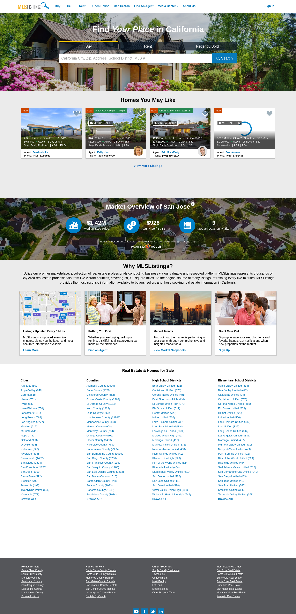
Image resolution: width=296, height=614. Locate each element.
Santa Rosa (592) (31, 476)
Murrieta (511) (29, 431)
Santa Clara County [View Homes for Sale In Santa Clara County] (32, 570)
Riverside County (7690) (101, 444)
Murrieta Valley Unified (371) (169, 444)
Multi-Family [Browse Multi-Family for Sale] (159, 581)
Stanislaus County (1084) (102, 494)
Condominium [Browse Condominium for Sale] (160, 577)
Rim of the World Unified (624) (170, 462)
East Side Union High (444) (168, 399)
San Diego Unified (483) (232, 476)
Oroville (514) (29, 444)
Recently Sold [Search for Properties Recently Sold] (207, 46)
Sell (69, 6)
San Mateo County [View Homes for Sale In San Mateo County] (31, 581)
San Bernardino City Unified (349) (238, 471)
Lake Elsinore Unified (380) (234, 421)
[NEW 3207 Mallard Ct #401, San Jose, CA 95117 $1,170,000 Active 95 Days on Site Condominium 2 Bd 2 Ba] (244, 128)
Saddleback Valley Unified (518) (171, 471)
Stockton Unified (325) (231, 489)
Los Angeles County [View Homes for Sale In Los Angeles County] (32, 592)
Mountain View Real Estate (231, 592)
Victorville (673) (30, 494)
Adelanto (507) (29, 385)
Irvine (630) (27, 403)
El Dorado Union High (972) (168, 403)
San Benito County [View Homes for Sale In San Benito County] (31, 588)
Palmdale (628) (30, 449)
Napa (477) (27, 435)
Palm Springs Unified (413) (168, 453)
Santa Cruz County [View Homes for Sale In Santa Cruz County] (31, 574)
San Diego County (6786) (102, 458)
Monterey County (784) (100, 431)
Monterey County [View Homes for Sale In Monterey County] (30, 577)
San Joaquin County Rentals (101, 585)
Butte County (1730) (98, 390)
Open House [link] (100, 6)
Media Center (167, 6)
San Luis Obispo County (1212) (105, 471)
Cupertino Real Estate (229, 585)
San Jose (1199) (30, 471)
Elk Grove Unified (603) (232, 408)
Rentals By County (96, 596)
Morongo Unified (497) (165, 440)
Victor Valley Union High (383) (170, 489)
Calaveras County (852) (101, 394)
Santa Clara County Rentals (101, 570)
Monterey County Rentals (99, 577)
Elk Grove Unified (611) (166, 408)
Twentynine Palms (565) (35, 489)
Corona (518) (29, 394)
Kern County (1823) (98, 408)
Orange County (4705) (100, 435)
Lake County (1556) (98, 412)
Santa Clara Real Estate (230, 574)
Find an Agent (98, 350)
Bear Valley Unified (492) (167, 385)
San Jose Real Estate (228, 570)
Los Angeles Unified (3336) (168, 431)
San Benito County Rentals (100, 588)
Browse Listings (30, 596)
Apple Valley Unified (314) (233, 385)
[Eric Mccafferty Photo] (202, 149)
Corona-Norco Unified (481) (168, 394)
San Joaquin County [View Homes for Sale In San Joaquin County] (32, 585)
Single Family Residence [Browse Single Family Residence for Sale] (165, 570)
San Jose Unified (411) (165, 480)
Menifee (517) (29, 426)
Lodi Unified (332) (228, 426)
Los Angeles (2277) (32, 421)
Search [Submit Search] (224, 58)
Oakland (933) (29, 440)
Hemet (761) (28, 399)
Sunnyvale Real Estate (229, 577)
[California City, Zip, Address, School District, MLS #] (135, 58)
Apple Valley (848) (31, 390)
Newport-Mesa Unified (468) (169, 449)
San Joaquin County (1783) (103, 467)
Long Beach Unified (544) (167, 426)
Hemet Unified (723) (164, 412)
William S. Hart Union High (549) (171, 494)
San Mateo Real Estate (229, 588)
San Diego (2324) (31, 462)
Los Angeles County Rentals (101, 592)
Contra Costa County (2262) (103, 399)
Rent (82, 6)
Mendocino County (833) (101, 421)
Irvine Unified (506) (163, 417)
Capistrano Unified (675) (166, 390)
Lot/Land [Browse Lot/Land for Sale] (157, 585)
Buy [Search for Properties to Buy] (89, 46)
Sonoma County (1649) (100, 489)
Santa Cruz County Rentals (101, 574)
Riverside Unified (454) (165, 467)
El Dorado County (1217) (101, 403)
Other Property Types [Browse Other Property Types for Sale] (164, 592)
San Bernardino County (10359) (105, 453)
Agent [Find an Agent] (144, 6)
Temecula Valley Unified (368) (235, 494)
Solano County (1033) (99, 485)
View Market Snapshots (170, 350)
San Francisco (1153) (33, 467)
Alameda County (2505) (101, 385)
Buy (57, 6)
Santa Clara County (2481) (102, 480)
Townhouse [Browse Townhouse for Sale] (158, 574)
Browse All (28, 499)
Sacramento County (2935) (103, 449)
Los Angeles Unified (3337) (234, 435)
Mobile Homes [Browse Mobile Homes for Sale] (160, 588)
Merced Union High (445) (167, 435)
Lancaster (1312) (31, 412)
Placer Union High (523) (166, 458)
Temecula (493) (30, 485)
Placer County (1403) (99, 440)
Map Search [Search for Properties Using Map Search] (122, 6)
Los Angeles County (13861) (103, 417)
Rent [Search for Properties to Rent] (148, 46)
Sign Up (224, 350)
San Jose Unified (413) (231, 480)
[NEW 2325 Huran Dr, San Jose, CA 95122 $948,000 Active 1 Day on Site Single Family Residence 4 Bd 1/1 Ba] (51, 128)
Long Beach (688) (31, 417)
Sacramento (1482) (32, 458)
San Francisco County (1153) (104, 462)
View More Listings (148, 165)
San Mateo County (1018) (102, 476)
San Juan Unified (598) (166, 485)
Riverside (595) (30, 453)
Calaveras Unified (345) (232, 394)
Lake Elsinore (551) (32, 408)
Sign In (269, 6)
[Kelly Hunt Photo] (138, 149)
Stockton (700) (29, 480)
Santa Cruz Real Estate (229, 581)
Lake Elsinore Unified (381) (168, 421)
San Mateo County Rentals (100, 581)
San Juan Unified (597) (231, 485)
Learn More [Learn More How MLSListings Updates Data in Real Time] (30, 350)
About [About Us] (189, 6)
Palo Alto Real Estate (228, 596)
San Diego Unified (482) (166, 476)
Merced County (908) (99, 426)
